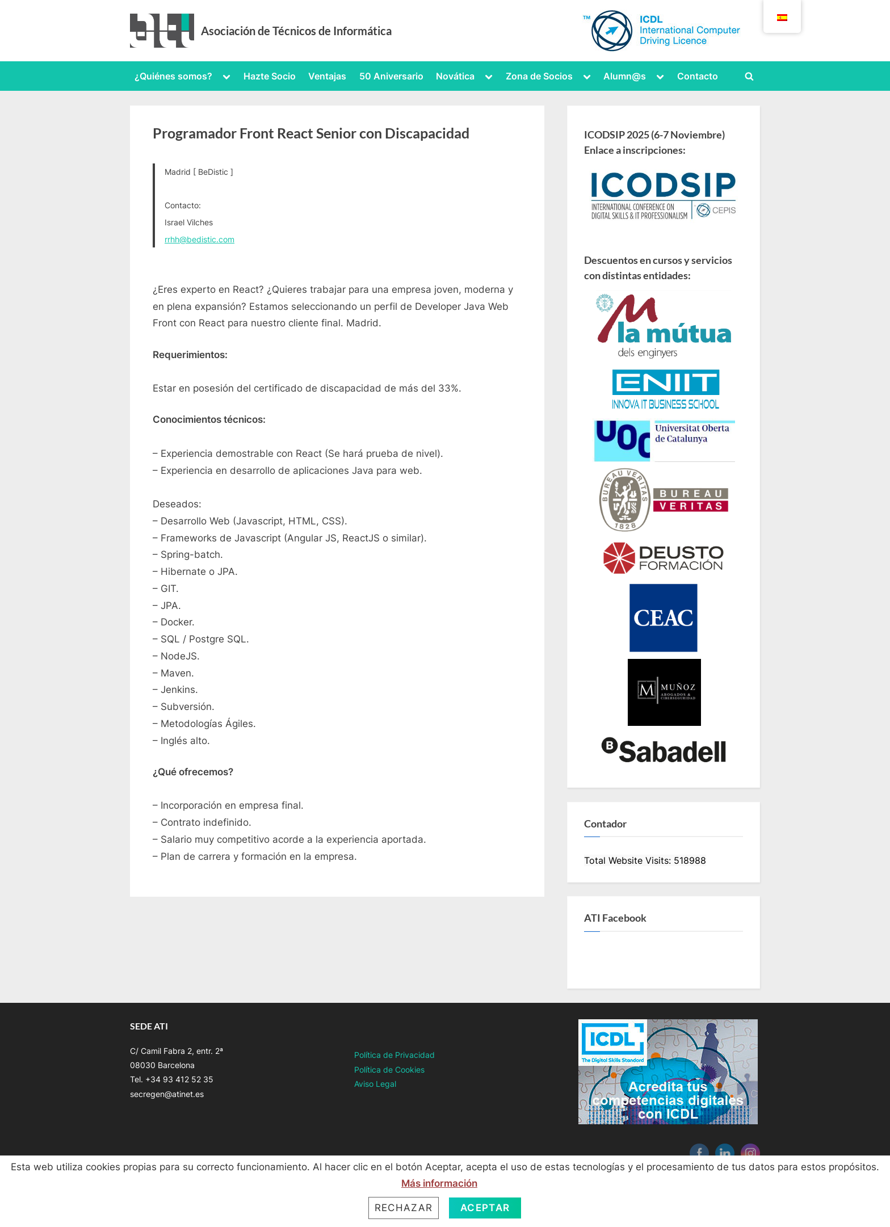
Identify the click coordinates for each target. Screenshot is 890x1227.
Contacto (697, 76)
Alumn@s (624, 76)
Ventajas (327, 76)
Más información (439, 1183)
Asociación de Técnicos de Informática (296, 30)
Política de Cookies (389, 1069)
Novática (455, 76)
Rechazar (404, 1207)
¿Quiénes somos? (173, 76)
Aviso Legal (375, 1084)
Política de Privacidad (394, 1055)
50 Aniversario (391, 76)
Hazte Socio (270, 76)
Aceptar (485, 1207)
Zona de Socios (539, 76)
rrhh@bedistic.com (199, 239)
